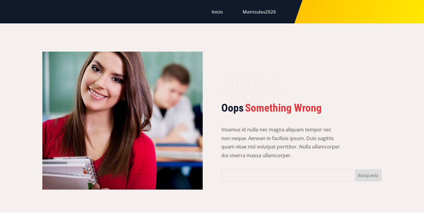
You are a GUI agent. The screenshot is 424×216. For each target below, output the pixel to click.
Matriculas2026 (259, 12)
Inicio (217, 12)
